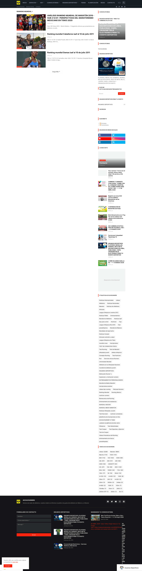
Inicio (25, 2)
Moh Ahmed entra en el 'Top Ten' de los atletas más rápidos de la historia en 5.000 (116, 217)
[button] (119, 3)
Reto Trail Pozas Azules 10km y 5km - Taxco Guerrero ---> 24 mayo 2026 (112, 516)
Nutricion (113, 321)
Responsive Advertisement (112, 280)
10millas (102, 488)
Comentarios (104, 125)
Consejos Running (104, 355)
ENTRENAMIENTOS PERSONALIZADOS (111, 380)
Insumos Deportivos (69, 2)
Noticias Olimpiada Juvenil (107, 411)
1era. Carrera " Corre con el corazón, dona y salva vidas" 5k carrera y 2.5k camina (116, 173)
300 (109, 479)
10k (109, 467)
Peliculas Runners (118, 389)
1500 (113, 455)
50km (102, 482)
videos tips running (104, 389)
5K (110, 473)
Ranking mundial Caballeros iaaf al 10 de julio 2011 (70, 34)
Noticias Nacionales (113, 303)
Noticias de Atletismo (113, 306)
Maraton (101, 306)
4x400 (112, 476)
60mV (118, 473)
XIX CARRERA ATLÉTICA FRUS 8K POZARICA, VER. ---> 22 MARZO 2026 (116, 227)
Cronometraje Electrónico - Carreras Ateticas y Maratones (75, 544)
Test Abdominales (113, 426)
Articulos (101, 309)
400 (110, 461)
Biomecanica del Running (106, 398)
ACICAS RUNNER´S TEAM (107, 420)
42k (102, 461)
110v (120, 470)
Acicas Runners (21, 6)
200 (118, 461)
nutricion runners (104, 395)
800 (102, 458)
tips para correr (103, 321)
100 (111, 458)
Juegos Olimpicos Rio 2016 (107, 325)
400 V (118, 467)
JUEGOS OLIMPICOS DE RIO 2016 (109, 423)
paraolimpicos (103, 328)
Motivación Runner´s (105, 374)
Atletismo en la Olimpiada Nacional (109, 364)
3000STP (112, 464)
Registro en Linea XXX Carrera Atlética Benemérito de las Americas (115, 198)
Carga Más (55, 71)
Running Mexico (116, 392)
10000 (111, 470)
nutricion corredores (116, 414)
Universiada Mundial (105, 361)
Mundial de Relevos (116, 328)
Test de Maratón (114, 349)
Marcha (103, 455)
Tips (120, 321)
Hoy (41, 2)
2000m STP (103, 492)
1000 (120, 476)
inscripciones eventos (105, 386)
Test (119, 325)
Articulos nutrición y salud (106, 337)
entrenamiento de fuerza (106, 438)
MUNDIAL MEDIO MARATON (107, 407)
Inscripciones (114, 343)
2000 (119, 488)
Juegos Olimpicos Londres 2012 (108, 312)
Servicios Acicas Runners (111, 358)
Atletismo (102, 303)
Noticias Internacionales (106, 300)
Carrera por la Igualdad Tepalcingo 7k (115, 236)
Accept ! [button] (7, 566)
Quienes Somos (30, 6)
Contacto (111, 2)
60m (102, 470)
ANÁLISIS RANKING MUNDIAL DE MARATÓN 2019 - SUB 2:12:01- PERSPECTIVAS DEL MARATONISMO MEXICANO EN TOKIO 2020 (70, 18)
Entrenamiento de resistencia (107, 401)
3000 (102, 464)
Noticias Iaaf (118, 318)
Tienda (83, 2)
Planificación (93, 2)
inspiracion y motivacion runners (108, 377)
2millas (120, 482)
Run (100, 358)
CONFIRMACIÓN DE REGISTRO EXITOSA (114, 207)
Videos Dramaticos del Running (108, 435)
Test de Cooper (103, 432)
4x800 (102, 485)
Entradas (103, 123)
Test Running (103, 349)
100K (110, 485)
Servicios (32, 2)
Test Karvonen (103, 414)
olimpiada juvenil (104, 352)
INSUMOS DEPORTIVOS (111, 104)
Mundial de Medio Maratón (107, 383)
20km (102, 479)
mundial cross (103, 343)
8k (121, 492)
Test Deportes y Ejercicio (116, 429)
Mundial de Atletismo (105, 318)
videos (118, 300)
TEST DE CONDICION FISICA (108, 346)
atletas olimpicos (117, 352)
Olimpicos (102, 426)
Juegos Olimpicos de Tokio (107, 340)
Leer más (15, 562)
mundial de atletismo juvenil (107, 368)
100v (102, 473)
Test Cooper (102, 429)
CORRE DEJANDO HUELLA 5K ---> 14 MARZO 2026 (116, 261)
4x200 (118, 479)
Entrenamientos (115, 315)
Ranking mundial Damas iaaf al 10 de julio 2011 (68, 52)
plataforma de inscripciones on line (109, 417)
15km (111, 488)
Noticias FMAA (103, 315)
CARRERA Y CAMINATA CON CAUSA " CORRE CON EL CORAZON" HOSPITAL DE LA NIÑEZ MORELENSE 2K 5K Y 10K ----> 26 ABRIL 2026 (116, 186)
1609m (111, 482)
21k (101, 467)
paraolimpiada (103, 441)
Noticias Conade (104, 334)
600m (114, 492)
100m (118, 485)
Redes (103, 2)
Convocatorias (52, 2)
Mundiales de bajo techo (106, 331)
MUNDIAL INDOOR (104, 404)
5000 (119, 458)
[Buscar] (108, 93)
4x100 (102, 476)
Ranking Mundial (104, 392)
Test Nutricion (116, 355)
